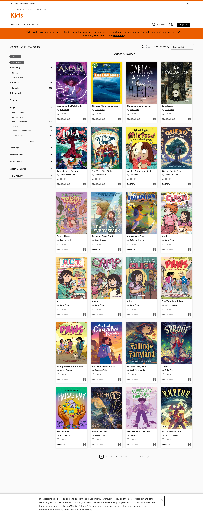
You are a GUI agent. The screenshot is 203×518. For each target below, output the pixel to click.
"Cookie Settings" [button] (78, 506)
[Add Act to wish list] (84, 314)
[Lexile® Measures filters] (30, 169)
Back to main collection (23, 4)
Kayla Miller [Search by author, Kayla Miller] (169, 240)
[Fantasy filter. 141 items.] (32, 126)
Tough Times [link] (63, 236)
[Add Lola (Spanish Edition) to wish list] (84, 184)
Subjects (15, 24)
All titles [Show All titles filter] (15, 73)
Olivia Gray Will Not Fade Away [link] (140, 431)
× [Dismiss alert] (178, 32)
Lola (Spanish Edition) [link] (67, 171)
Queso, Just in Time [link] (171, 171)
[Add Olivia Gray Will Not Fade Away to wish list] (154, 445)
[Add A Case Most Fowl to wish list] (154, 249)
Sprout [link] (165, 366)
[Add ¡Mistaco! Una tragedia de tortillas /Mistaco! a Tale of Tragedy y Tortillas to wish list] (154, 184)
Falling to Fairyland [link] (136, 366)
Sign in (183, 24)
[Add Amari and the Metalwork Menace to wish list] (84, 119)
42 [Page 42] (141, 456)
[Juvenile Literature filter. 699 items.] (32, 117)
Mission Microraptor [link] (172, 431)
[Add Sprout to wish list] (189, 379)
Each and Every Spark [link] (102, 236)
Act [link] (58, 301)
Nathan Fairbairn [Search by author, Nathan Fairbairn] (171, 305)
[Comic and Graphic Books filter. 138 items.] (32, 130)
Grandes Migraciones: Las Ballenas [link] (105, 106)
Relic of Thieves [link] (99, 431)
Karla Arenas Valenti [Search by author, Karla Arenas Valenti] (68, 175)
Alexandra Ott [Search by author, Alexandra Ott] (100, 175)
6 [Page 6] (126, 456)
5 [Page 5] (121, 456)
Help (187, 4)
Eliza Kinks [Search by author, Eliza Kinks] (134, 175)
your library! (119, 35)
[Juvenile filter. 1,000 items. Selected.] (32, 88)
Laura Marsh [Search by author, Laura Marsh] (100, 110)
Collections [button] (31, 24)
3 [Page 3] (111, 456)
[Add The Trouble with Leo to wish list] (189, 314)
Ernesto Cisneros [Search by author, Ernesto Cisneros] (171, 175)
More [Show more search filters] (32, 141)
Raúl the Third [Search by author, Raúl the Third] (65, 240)
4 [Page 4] (116, 456)
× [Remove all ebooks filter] (11, 62)
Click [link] (129, 301)
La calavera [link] (167, 106)
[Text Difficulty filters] (30, 176)
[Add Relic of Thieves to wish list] (119, 445)
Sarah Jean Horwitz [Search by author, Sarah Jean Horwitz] (137, 370)
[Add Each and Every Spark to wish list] (119, 249)
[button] (158, 25)
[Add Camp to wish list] (119, 314)
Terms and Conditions (89, 498)
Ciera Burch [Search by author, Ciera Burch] (134, 435)
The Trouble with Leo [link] (172, 301)
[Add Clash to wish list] (189, 249)
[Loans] (171, 25)
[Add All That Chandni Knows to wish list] (119, 379)
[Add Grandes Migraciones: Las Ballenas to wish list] (119, 119)
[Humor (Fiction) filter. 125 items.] (32, 135)
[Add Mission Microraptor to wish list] (189, 445)
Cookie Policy (85, 509)
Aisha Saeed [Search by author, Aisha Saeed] (65, 435)
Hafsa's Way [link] (63, 431)
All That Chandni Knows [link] (104, 366)
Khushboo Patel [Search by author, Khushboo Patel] (101, 370)
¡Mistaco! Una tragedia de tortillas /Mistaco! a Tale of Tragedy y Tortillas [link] (140, 171)
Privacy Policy (112, 498)
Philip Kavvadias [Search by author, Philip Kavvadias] (171, 435)
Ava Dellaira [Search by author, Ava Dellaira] (134, 110)
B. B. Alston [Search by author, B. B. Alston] (64, 110)
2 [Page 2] (106, 456)
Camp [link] (95, 301)
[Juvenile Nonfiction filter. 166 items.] (32, 121)
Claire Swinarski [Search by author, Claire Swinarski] (101, 240)
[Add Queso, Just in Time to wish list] (189, 184)
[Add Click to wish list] (154, 314)
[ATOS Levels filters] (30, 161)
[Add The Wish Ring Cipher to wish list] (119, 184)
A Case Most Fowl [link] (135, 236)
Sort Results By (161, 46)
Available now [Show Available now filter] (17, 77)
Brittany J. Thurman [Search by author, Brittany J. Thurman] (137, 240)
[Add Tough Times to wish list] (84, 249)
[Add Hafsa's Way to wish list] (84, 445)
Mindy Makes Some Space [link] (70, 366)
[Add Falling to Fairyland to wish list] (154, 379)
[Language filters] (30, 147)
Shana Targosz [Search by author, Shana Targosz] (100, 435)
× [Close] (162, 500)
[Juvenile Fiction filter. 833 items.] (32, 112)
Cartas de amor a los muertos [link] (140, 106)
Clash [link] (165, 236)
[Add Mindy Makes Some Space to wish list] (84, 379)
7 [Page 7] (131, 456)
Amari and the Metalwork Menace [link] (70, 106)
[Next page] (148, 456)
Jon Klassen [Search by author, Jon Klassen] (169, 110)
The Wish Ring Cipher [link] (102, 171)
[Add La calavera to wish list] (189, 119)
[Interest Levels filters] (30, 154)
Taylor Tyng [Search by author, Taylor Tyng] (169, 370)
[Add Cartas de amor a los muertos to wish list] (154, 119)
